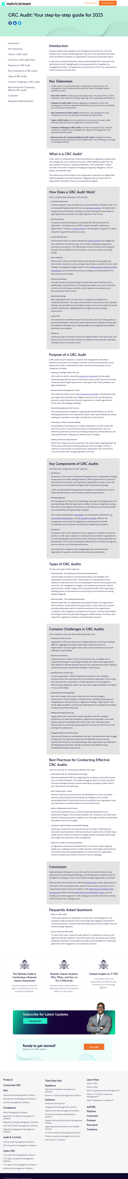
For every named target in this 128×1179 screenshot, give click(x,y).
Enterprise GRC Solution (55, 1103)
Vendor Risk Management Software (18, 1168)
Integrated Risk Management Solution (60, 1107)
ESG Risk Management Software (16, 1102)
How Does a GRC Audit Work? (21, 59)
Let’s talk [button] (94, 1046)
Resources (92, 1124)
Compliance (9, 1107)
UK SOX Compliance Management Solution (63, 1132)
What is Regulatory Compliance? (100, 1100)
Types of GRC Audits (17, 76)
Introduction (13, 43)
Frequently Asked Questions (20, 100)
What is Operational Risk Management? (103, 1090)
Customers (92, 1115)
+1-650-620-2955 (90, 3)
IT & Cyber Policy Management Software (20, 1164)
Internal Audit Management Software (18, 1142)
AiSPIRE (91, 1106)
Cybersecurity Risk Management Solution (62, 1110)
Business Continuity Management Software (63, 1095)
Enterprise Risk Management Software (19, 1095)
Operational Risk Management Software (20, 1099)
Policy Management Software (15, 1112)
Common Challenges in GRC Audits (24, 81)
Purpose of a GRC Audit (19, 65)
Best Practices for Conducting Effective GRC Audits (21, 88)
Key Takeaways (15, 48)
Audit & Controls (12, 1137)
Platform (91, 1111)
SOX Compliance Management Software (19, 1145)
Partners (91, 1120)
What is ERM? (92, 1087)
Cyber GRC (9, 1150)
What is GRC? (92, 1083)
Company (92, 1129)
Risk (5, 1090)
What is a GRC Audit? (18, 54)
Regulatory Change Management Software (21, 1122)
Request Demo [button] (108, 3)
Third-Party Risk (53, 1080)
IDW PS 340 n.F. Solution (55, 1140)
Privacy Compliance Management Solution (62, 1136)
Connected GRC (12, 1085)
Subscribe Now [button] (35, 1021)
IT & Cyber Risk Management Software (19, 1155)
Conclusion (13, 95)
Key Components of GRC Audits (22, 70)
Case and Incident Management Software (20, 1125)
